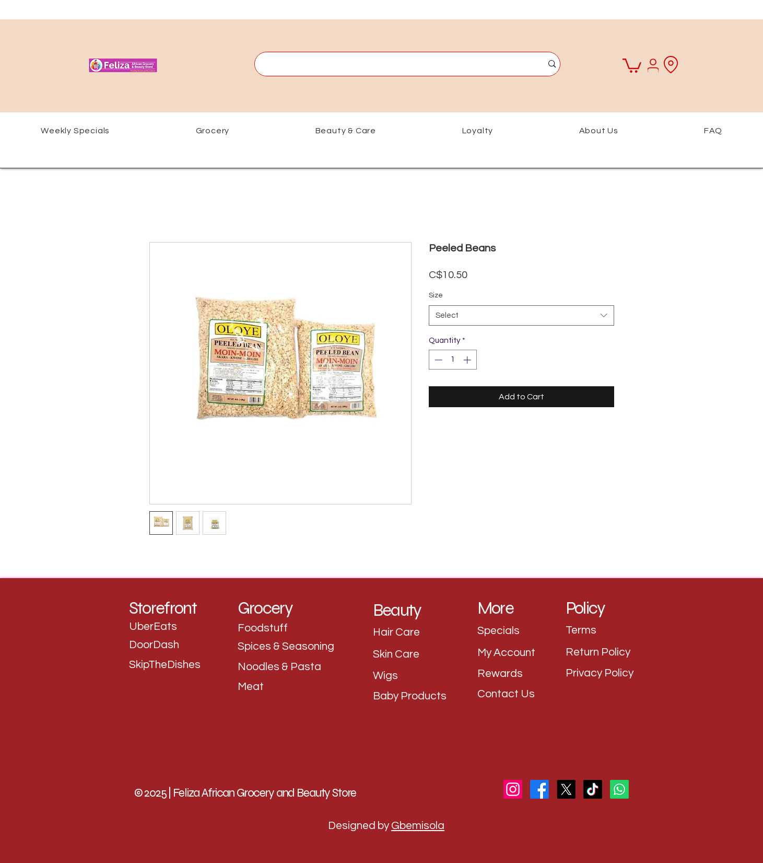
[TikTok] (592, 789)
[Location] (671, 64)
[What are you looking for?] (391, 64)
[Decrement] (437, 360)
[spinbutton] (452, 360)
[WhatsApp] (619, 789)
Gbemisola (417, 825)
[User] (653, 65)
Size (436, 295)
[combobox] (521, 315)
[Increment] (468, 360)
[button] (632, 65)
